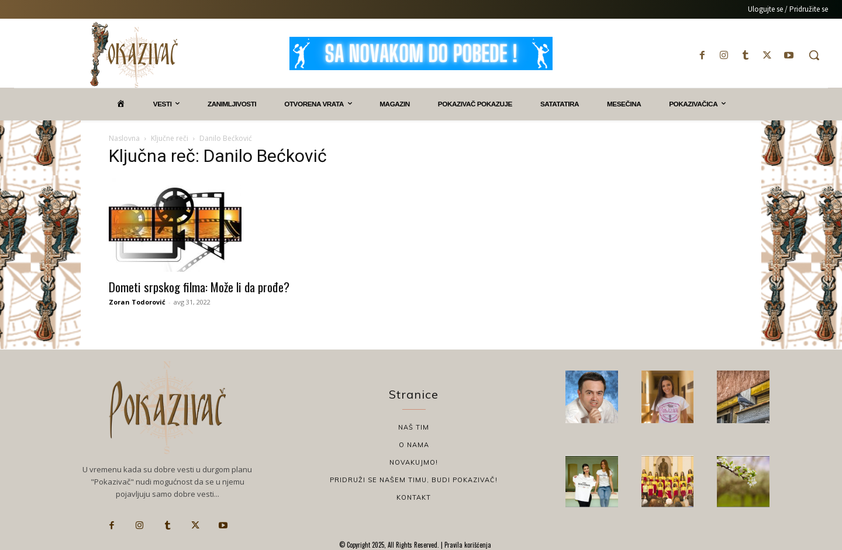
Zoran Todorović (137, 302)
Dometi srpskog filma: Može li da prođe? (199, 287)
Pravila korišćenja (467, 544)
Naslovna (124, 138)
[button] (814, 55)
